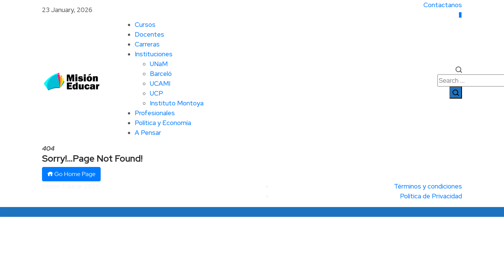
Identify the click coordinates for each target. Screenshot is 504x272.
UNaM (159, 64)
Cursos (145, 24)
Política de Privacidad (431, 196)
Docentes (149, 34)
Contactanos (442, 5)
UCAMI (160, 83)
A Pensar (148, 132)
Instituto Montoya (177, 103)
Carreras (147, 44)
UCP (156, 93)
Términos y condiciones (428, 186)
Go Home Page (71, 174)
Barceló (161, 74)
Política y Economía (163, 123)
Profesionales (155, 113)
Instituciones (154, 54)
